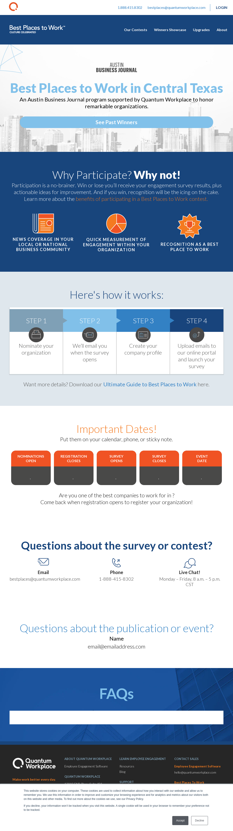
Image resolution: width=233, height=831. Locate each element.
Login (221, 7)
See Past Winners (116, 122)
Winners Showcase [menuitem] (170, 29)
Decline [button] (199, 820)
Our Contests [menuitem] (135, 29)
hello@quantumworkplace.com (195, 776)
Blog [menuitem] (122, 775)
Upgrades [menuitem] (201, 29)
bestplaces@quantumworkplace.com (176, 7)
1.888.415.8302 (130, 7)
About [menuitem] (222, 29)
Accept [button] (180, 820)
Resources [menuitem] (126, 770)
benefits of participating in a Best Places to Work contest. (142, 198)
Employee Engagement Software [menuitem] (86, 770)
